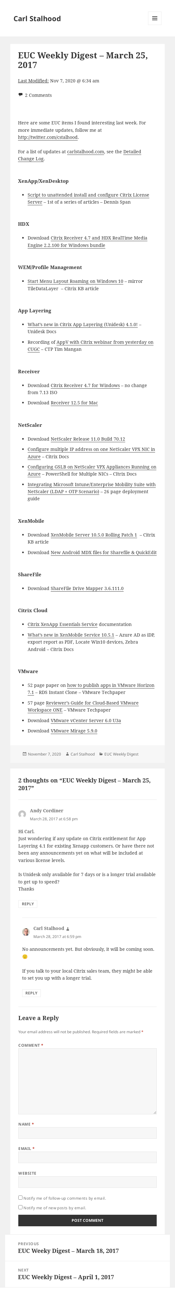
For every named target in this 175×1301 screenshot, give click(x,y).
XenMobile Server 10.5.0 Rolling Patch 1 (94, 535)
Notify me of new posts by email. (54, 1208)
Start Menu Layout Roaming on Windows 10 (75, 281)
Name (26, 1124)
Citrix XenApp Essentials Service (63, 624)
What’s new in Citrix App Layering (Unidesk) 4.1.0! (83, 324)
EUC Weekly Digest (121, 754)
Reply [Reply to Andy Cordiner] (28, 904)
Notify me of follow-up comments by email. (64, 1198)
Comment (30, 1045)
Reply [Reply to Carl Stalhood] (31, 993)
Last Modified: (33, 81)
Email (26, 1148)
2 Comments (38, 95)
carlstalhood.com (85, 151)
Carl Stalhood (37, 18)
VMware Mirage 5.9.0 (74, 731)
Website (27, 1173)
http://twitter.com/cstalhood (48, 137)
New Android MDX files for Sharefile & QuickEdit (104, 552)
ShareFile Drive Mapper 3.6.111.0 (87, 588)
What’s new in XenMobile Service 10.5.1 (71, 635)
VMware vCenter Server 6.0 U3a (86, 720)
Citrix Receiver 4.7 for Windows (85, 385)
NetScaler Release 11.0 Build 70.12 (88, 439)
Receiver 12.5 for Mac (74, 403)
